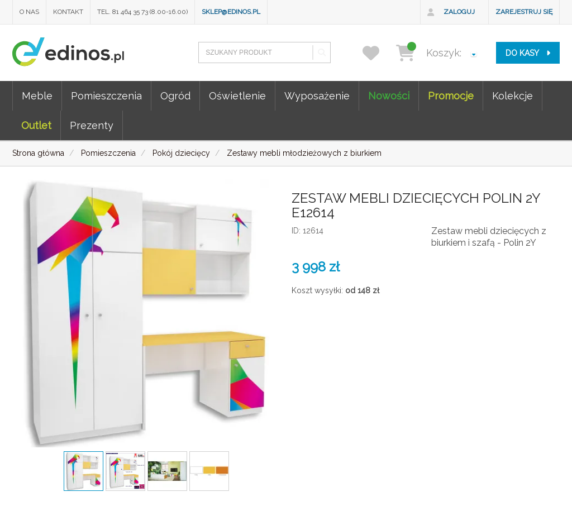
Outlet (36, 125)
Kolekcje (512, 96)
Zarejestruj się (523, 12)
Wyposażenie (317, 96)
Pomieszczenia (106, 96)
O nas (29, 12)
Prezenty (91, 125)
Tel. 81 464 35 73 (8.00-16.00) (142, 12)
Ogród (175, 96)
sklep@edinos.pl (231, 12)
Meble (37, 96)
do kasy (528, 53)
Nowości (388, 96)
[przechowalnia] (378, 53)
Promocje (451, 96)
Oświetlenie (237, 96)
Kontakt (68, 12)
